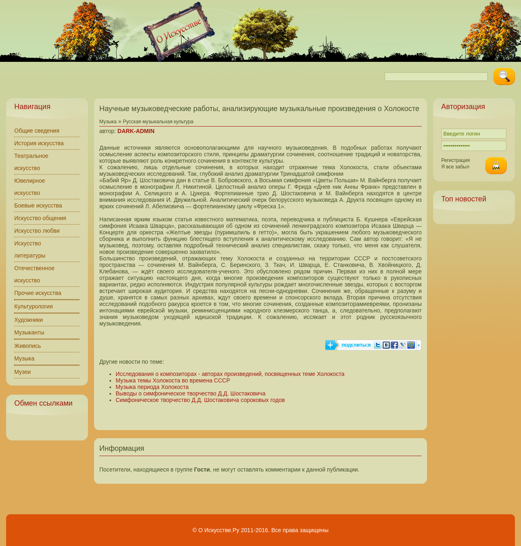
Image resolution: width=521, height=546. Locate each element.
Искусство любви (37, 230)
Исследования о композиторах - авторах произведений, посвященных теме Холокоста (230, 374)
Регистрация (455, 160)
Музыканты (29, 332)
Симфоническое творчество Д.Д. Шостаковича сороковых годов (200, 400)
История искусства (39, 143)
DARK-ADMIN (136, 131)
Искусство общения (40, 218)
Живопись (27, 346)
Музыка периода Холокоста (152, 387)
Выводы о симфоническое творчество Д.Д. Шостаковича (190, 393)
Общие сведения (36, 130)
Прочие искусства (37, 293)
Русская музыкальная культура (158, 121)
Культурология (33, 306)
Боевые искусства (38, 205)
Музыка (24, 358)
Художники (28, 320)
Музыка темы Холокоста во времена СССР (173, 380)
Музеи (22, 372)
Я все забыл (455, 167)
